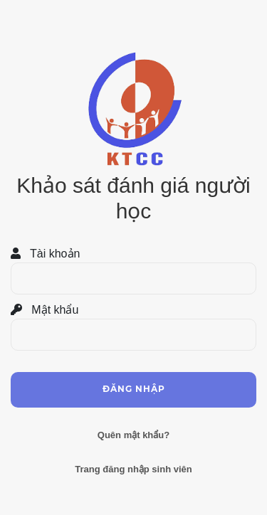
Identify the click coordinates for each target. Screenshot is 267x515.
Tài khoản (45, 254)
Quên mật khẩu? (133, 435)
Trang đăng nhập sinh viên (133, 469)
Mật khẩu (44, 310)
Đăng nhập (134, 388)
